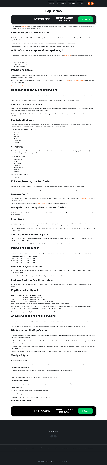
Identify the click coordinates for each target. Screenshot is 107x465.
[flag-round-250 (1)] (43, 441)
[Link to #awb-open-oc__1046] (89, 3)
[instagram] (55, 436)
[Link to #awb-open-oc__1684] (92, 3)
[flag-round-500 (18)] (61, 441)
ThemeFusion (58, 461)
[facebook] (51, 436)
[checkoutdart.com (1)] (24, 3)
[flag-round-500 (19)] (34, 441)
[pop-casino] (20, 19)
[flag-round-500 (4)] (25, 441)
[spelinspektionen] (11, 454)
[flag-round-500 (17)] (52, 441)
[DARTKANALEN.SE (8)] (53, 425)
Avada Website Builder (48, 461)
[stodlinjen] (38, 454)
